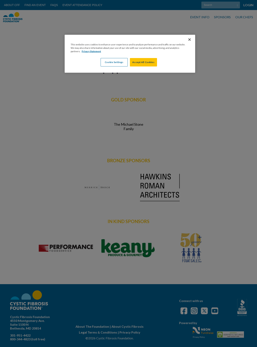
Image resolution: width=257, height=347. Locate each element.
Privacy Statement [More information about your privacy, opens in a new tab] (91, 51)
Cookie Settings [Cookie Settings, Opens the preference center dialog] (114, 62)
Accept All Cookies (143, 62)
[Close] (189, 39)
